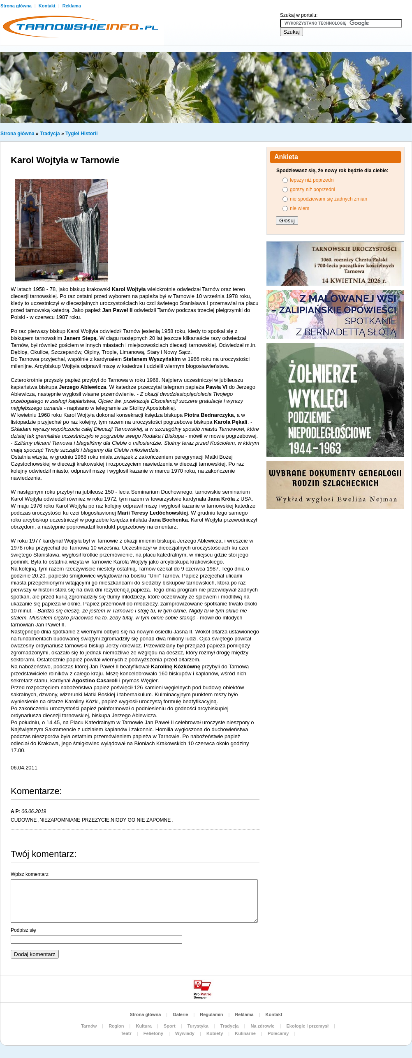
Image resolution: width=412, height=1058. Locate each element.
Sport (170, 1025)
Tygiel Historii (81, 133)
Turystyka (197, 1025)
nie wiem (299, 208)
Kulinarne (245, 1033)
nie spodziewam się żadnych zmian (328, 199)
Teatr (126, 1033)
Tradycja (50, 133)
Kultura (144, 1025)
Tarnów (89, 1025)
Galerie (180, 1014)
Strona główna (17, 133)
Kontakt (48, 5)
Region (116, 1025)
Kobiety (214, 1033)
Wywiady (184, 1033)
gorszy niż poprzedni (312, 189)
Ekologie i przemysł (307, 1025)
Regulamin (211, 1014)
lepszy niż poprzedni (312, 180)
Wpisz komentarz (30, 874)
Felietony (153, 1033)
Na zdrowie (262, 1025)
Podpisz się (23, 930)
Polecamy (278, 1033)
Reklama (71, 5)
